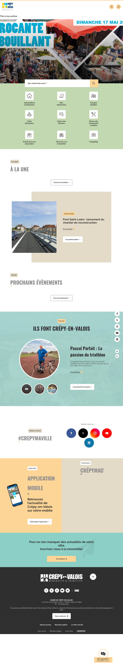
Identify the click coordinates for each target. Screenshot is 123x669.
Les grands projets (72, 239)
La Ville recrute (77, 625)
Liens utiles (69, 631)
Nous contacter (61, 616)
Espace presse (45, 625)
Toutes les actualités (61, 182)
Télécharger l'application (39, 522)
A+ (117, 351)
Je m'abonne (61, 559)
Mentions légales (56, 631)
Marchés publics (61, 625)
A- (117, 356)
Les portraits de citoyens (82, 387)
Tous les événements (61, 298)
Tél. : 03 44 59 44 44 (62, 604)
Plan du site (42, 631)
